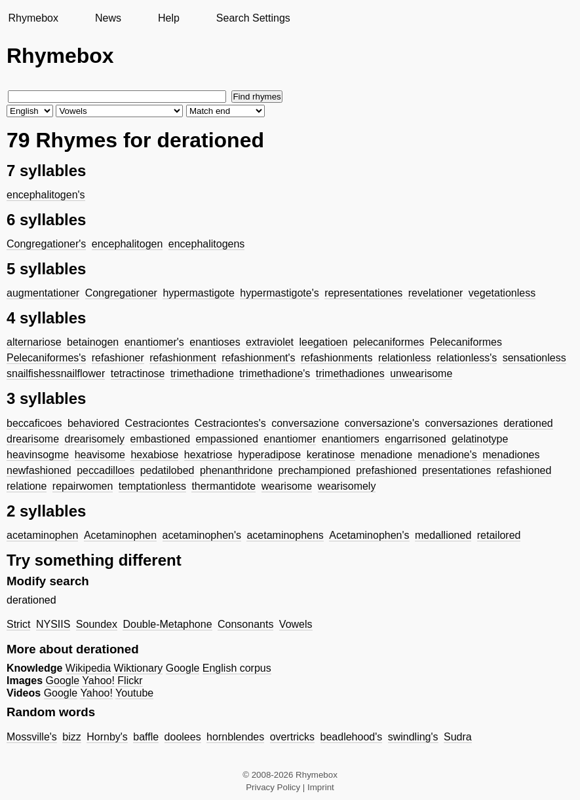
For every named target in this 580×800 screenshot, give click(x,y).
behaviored (93, 423)
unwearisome (421, 373)
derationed (528, 423)
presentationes (456, 470)
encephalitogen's (46, 194)
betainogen (93, 342)
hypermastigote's (279, 293)
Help (169, 18)
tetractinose (138, 373)
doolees (182, 736)
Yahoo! (98, 680)
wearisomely (347, 486)
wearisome (286, 486)
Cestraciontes (157, 423)
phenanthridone (236, 470)
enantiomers (350, 439)
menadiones (510, 454)
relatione (27, 486)
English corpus (237, 668)
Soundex (96, 624)
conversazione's (382, 423)
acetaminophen (42, 535)
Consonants (245, 624)
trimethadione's (274, 373)
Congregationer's (46, 243)
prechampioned (315, 470)
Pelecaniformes (466, 342)
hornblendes (235, 736)
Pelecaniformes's (46, 357)
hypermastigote (198, 293)
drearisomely (94, 439)
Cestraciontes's (230, 423)
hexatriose (208, 454)
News (108, 18)
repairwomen (82, 486)
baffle (146, 736)
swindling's (413, 736)
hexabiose (154, 454)
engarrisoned (415, 439)
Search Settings (253, 18)
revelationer (435, 293)
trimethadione (202, 373)
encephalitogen (127, 243)
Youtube (134, 693)
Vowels (296, 624)
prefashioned (386, 470)
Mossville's (32, 736)
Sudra (458, 736)
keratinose (331, 454)
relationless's (466, 357)
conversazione (305, 423)
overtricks (292, 736)
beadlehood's (351, 736)
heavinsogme (38, 454)
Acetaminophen (120, 535)
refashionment (182, 357)
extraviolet (270, 342)
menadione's (447, 454)
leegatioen (323, 342)
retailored (499, 535)
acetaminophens (284, 535)
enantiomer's (154, 342)
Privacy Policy (273, 787)
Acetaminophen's (369, 535)
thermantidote (223, 486)
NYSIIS (53, 624)
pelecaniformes (389, 342)
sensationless (534, 357)
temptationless (152, 486)
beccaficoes (34, 423)
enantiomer (289, 439)
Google (183, 668)
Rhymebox (33, 18)
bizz (71, 736)
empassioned (227, 439)
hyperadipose (269, 454)
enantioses (214, 342)
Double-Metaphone (167, 624)
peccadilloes (105, 470)
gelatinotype (480, 439)
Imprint (320, 787)
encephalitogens (206, 243)
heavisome (100, 454)
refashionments (336, 357)
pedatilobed (167, 470)
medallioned (443, 535)
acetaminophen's (202, 535)
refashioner (118, 357)
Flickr (129, 680)
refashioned (524, 470)
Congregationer (121, 293)
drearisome (33, 439)
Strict (18, 624)
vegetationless (502, 293)
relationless (404, 357)
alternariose (34, 342)
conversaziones (461, 423)
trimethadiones (350, 373)
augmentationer (43, 293)
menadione (386, 454)
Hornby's (107, 736)
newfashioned (39, 470)
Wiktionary (138, 668)
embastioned (160, 439)
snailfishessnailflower (56, 373)
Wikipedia (88, 668)
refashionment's (258, 357)
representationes (363, 293)
